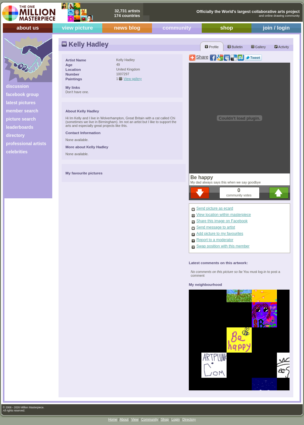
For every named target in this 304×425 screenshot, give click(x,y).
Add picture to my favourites (219, 233)
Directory (189, 419)
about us (27, 28)
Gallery (258, 47)
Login (176, 419)
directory (15, 135)
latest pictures (21, 102)
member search (22, 110)
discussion (17, 86)
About (124, 419)
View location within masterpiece (223, 214)
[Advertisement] (24, 178)
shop (226, 28)
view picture (77, 28)
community (177, 28)
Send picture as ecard (214, 208)
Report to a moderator (214, 240)
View (134, 419)
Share (202, 57)
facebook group (22, 94)
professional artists (26, 143)
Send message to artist (215, 227)
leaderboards (19, 127)
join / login (276, 28)
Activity (281, 47)
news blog (127, 28)
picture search (21, 119)
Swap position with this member (223, 246)
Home (112, 419)
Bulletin (235, 47)
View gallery (133, 79)
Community (149, 419)
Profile (211, 47)
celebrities (17, 151)
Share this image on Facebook (222, 221)
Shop (165, 419)
